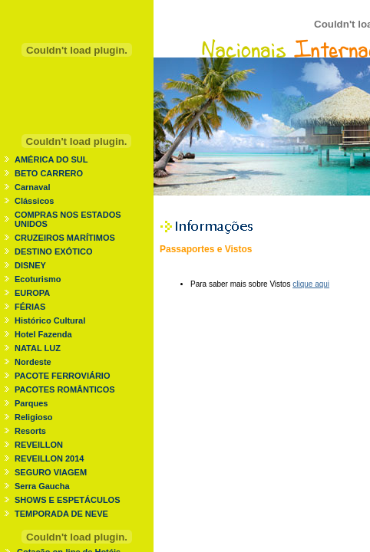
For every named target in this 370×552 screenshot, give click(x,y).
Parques (31, 403)
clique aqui (310, 284)
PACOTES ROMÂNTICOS (65, 389)
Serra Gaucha (42, 486)
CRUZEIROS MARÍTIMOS (65, 237)
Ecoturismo (38, 279)
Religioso (34, 417)
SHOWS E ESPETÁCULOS (68, 499)
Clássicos (34, 200)
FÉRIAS (30, 306)
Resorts (30, 430)
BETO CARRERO (49, 173)
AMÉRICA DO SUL (51, 159)
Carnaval (32, 187)
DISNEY (30, 265)
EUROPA (32, 292)
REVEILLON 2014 (49, 458)
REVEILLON (39, 444)
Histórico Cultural (50, 320)
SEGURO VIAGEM (51, 472)
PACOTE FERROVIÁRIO (62, 375)
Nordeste (33, 361)
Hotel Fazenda (43, 334)
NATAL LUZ (38, 348)
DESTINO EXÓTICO (53, 251)
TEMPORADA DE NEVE (61, 513)
